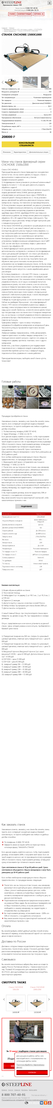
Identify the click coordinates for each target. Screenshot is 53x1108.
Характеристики (20, 152)
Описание (7, 152)
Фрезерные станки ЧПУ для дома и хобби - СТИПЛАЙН (23, 29)
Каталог (11, 28)
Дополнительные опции (38, 152)
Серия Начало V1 (10, 31)
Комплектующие (24, 14)
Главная (4, 28)
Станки (12, 14)
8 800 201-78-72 (32, 10)
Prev (3, 82)
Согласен (26, 1072)
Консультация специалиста (26, 144)
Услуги (10, 1090)
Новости (17, 1090)
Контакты (24, 1090)
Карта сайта (33, 1090)
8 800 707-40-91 (32, 8)
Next (49, 82)
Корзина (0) (39, 14)
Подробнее (26, 506)
